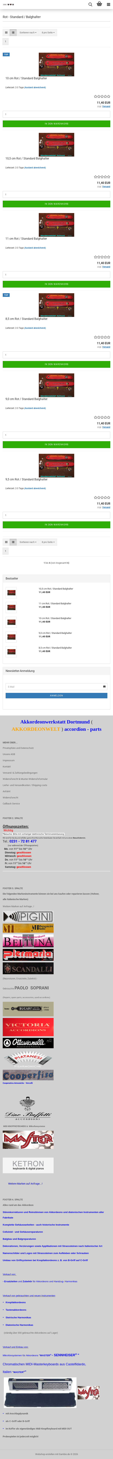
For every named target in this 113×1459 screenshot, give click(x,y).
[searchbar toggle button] (90, 4)
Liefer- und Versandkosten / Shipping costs (25, 785)
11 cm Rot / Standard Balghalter (26, 238)
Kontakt (7, 766)
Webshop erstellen (45, 1454)
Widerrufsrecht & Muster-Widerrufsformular (25, 779)
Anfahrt (6, 791)
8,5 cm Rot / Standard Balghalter (26, 319)
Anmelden (56, 695)
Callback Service (11, 803)
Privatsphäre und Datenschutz (18, 748)
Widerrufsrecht (10, 797)
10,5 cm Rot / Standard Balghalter (27, 158)
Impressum (9, 760)
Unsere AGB (9, 754)
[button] (6, 32)
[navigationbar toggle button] (108, 4)
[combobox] (28, 32)
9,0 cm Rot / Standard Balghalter (26, 399)
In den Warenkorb (56, 123)
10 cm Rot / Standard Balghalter (26, 78)
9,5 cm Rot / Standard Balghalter (26, 479)
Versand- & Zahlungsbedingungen (20, 772)
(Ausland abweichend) (35, 87)
